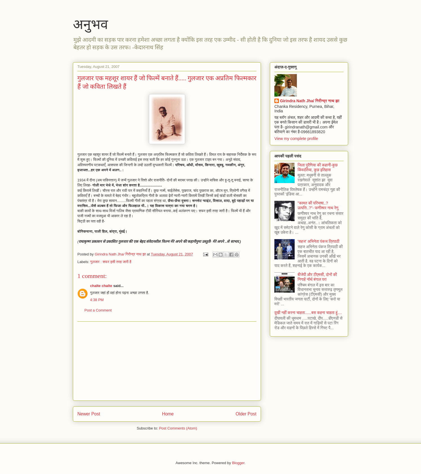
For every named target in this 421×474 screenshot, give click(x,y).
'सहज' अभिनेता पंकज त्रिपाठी (318, 241)
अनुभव (90, 24)
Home (168, 413)
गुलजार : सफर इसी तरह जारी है (110, 262)
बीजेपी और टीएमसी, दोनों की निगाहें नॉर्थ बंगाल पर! (317, 277)
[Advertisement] (167, 361)
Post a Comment (98, 310)
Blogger (238, 463)
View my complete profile (296, 138)
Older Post (246, 413)
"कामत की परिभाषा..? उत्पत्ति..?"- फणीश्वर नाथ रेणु (318, 205)
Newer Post (88, 413)
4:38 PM (97, 300)
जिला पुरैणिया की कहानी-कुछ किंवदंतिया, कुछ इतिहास (318, 167)
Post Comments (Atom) (178, 428)
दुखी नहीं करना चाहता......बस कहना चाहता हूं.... (308, 312)
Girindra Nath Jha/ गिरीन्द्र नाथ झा (309, 101)
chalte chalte (101, 286)
